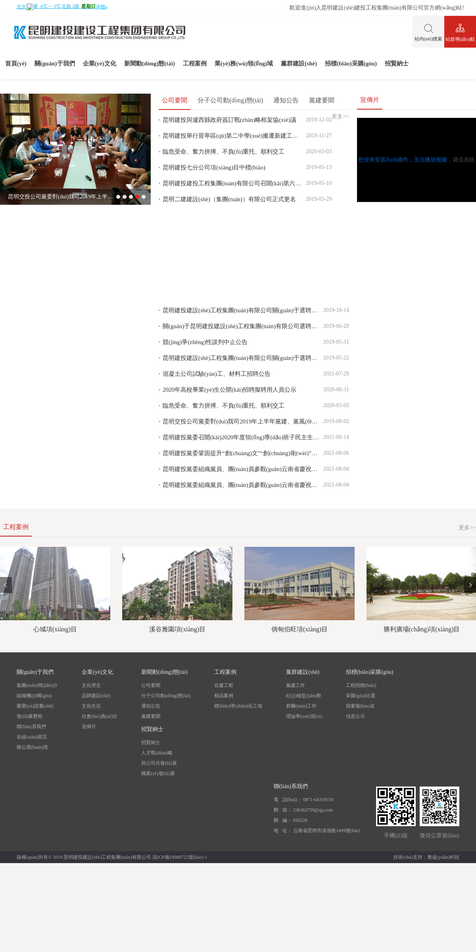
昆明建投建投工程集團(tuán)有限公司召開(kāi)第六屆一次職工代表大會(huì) (234, 183)
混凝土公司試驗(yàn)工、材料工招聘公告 (217, 374)
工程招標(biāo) (361, 685)
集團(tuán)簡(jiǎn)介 (37, 685)
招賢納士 (397, 63)
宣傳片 (89, 726)
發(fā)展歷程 (29, 716)
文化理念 (91, 685)
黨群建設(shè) (299, 63)
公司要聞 (174, 100)
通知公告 (286, 100)
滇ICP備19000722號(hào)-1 (179, 857)
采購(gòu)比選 (360, 695)
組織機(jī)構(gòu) (34, 695)
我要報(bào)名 (360, 706)
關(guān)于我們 (55, 63)
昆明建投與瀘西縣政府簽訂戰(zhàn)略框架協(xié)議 (229, 120)
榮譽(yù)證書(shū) (35, 706)
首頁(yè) (16, 63)
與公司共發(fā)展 (159, 763)
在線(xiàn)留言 (32, 737)
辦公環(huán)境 (32, 747)
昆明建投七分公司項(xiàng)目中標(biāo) (214, 167)
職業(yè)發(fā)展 (158, 773)
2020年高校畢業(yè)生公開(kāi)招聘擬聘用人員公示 (229, 390)
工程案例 (195, 63)
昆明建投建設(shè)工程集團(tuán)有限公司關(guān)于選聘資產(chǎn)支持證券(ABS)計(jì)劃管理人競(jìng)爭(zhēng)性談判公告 (243, 358)
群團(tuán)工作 (301, 706)
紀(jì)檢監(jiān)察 (303, 695)
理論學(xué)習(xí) (304, 716)
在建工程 (223, 685)
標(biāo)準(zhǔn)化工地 (238, 706)
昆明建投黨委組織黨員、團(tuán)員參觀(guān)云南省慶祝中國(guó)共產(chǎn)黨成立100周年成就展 (243, 485)
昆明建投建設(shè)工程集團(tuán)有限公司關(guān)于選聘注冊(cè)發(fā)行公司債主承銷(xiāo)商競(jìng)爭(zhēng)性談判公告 (243, 310)
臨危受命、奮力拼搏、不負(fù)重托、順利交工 (224, 405)
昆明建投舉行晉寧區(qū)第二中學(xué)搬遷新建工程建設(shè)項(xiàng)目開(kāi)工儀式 (234, 136)
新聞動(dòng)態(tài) (149, 63)
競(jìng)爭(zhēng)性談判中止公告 (205, 342)
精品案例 (223, 695)
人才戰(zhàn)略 (157, 753)
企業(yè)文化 (99, 63)
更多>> (467, 528)
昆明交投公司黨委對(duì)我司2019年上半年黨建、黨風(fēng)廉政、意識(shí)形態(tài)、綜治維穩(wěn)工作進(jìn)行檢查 (243, 421)
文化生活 (91, 706)
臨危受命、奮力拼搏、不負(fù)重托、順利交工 (224, 151)
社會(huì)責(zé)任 (99, 716)
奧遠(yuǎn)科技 (443, 857)
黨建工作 (295, 685)
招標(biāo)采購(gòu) (351, 63)
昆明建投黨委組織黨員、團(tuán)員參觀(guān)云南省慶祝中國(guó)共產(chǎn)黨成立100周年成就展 (243, 469)
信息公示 (355, 716)
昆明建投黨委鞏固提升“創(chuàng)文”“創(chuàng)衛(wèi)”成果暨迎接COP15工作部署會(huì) (243, 453)
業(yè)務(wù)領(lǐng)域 (244, 63)
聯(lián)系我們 (31, 726)
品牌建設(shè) (96, 695)
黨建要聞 (321, 100)
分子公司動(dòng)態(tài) (230, 100)
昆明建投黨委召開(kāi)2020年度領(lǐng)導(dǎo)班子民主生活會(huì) (243, 437)
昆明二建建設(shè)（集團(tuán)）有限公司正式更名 (229, 199)
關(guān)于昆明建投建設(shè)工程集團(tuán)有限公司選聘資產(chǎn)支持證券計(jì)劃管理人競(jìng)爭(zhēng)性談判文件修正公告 (243, 326)
